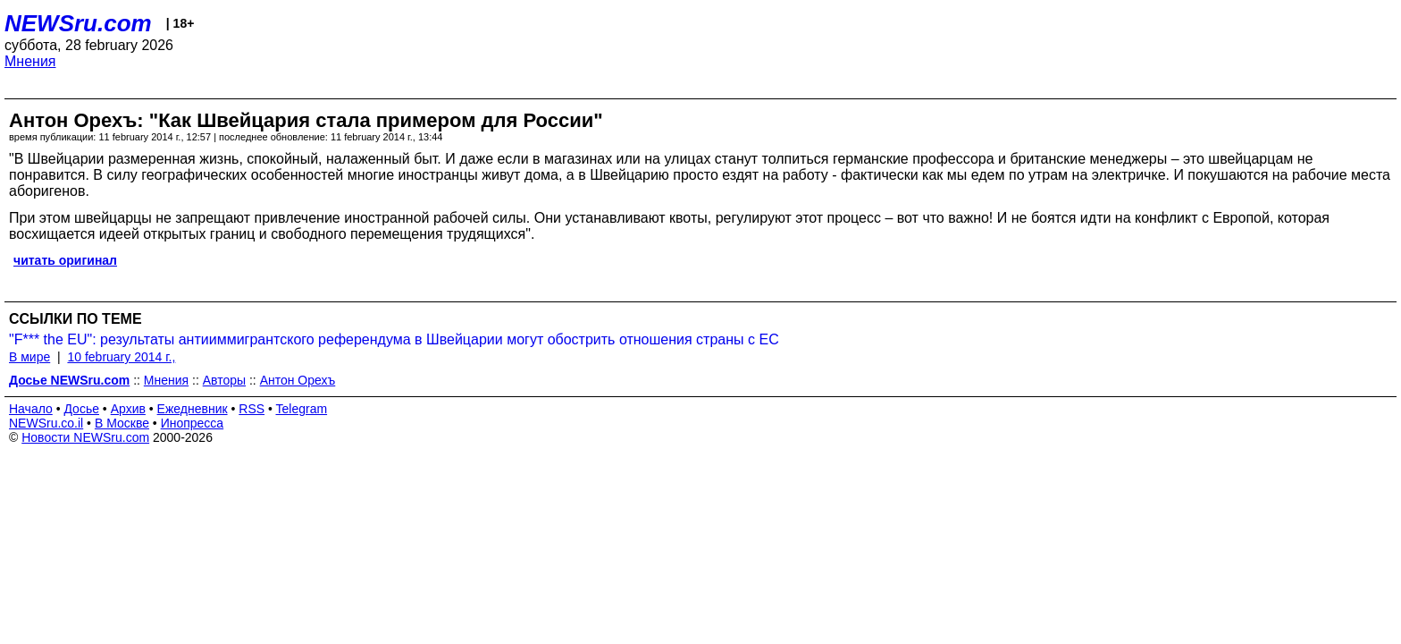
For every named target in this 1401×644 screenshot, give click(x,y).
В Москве (122, 423)
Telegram (302, 409)
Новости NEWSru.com (85, 437)
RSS (251, 409)
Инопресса (192, 423)
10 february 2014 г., (121, 357)
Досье (81, 409)
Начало (31, 409)
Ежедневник (192, 409)
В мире (29, 357)
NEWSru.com (78, 23)
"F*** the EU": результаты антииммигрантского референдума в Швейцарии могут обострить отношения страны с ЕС (394, 339)
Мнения (30, 61)
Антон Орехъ (298, 380)
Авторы (224, 380)
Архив (128, 409)
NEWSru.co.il (46, 423)
